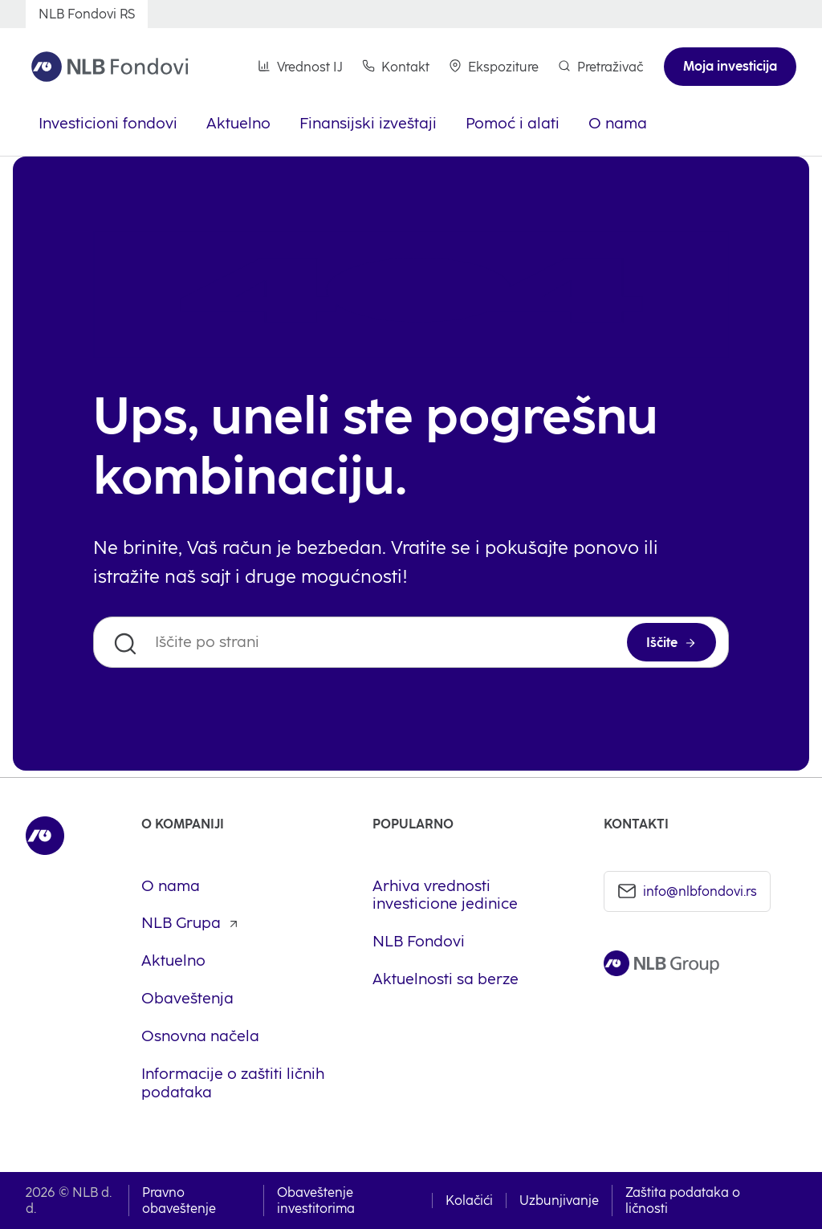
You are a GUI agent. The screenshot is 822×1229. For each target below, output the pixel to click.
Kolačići (469, 1200)
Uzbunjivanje (559, 1200)
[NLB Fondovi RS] (87, 14)
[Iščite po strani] (411, 642)
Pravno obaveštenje (179, 1200)
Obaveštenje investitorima (316, 1200)
